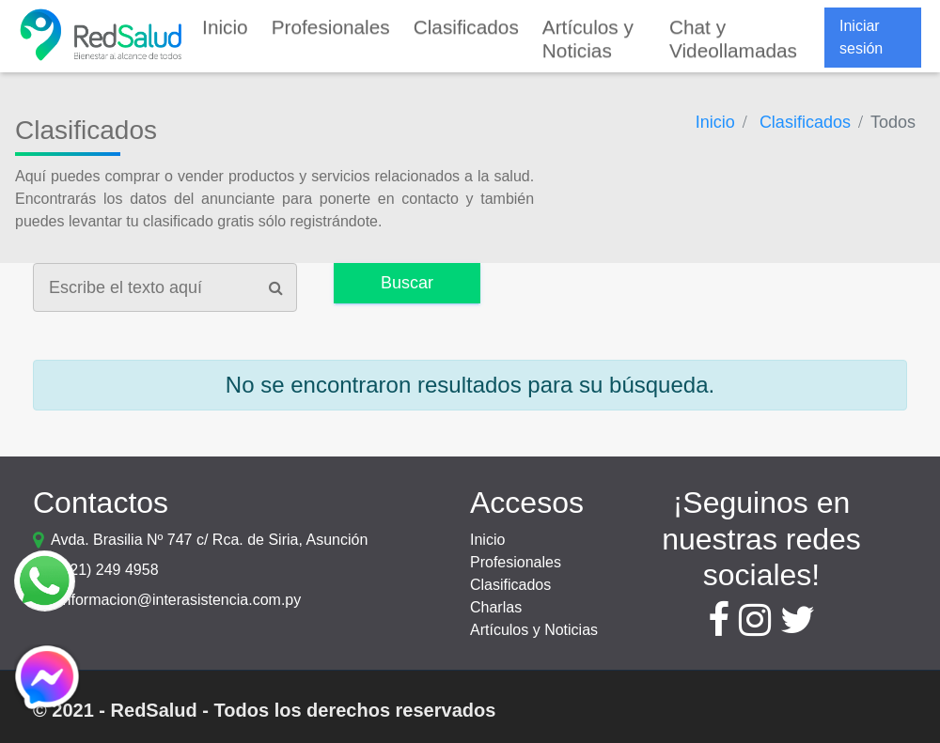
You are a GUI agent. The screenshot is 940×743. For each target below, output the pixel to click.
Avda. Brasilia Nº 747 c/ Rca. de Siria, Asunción (209, 540)
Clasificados (510, 585)
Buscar (407, 282)
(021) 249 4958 (107, 570)
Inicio (487, 540)
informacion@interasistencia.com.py (180, 600)
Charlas (496, 607)
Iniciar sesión (861, 37)
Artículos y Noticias (534, 630)
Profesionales (515, 562)
